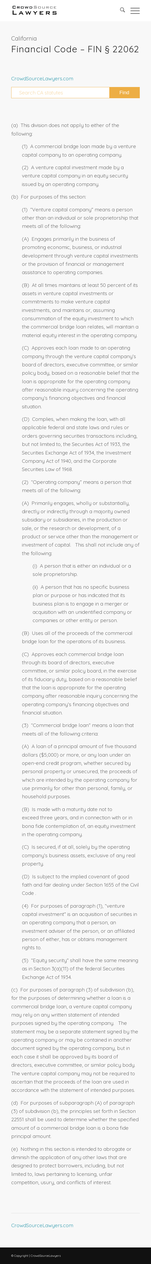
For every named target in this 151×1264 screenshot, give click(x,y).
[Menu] (132, 10)
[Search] (120, 10)
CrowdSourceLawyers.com (42, 78)
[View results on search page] (124, 92)
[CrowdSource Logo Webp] (62, 10)
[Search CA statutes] (75, 92)
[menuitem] (120, 10)
